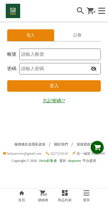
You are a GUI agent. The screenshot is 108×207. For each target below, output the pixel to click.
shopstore (74, 161)
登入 (54, 85)
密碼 (11, 68)
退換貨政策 (85, 144)
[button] (93, 68)
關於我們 (61, 144)
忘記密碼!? (54, 100)
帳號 (11, 54)
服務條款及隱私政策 (30, 144)
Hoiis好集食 (48, 161)
